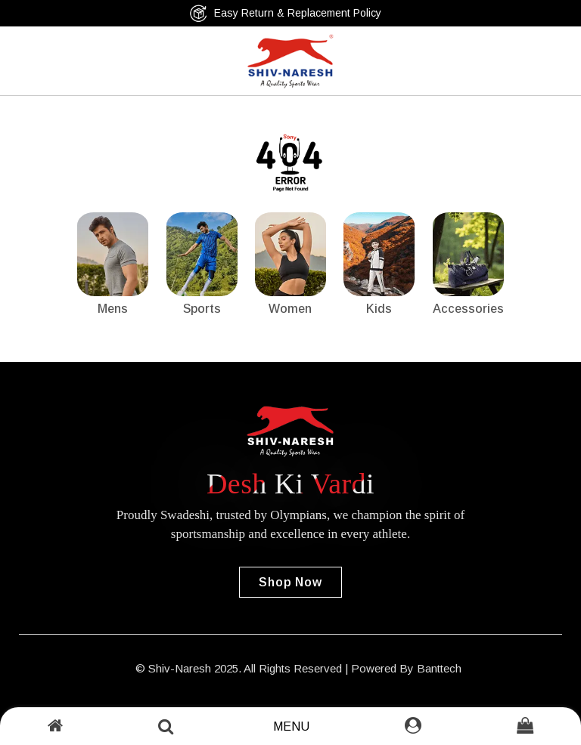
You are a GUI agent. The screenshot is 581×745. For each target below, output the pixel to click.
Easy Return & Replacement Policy (285, 13)
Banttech (439, 668)
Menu (291, 726)
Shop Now (290, 582)
